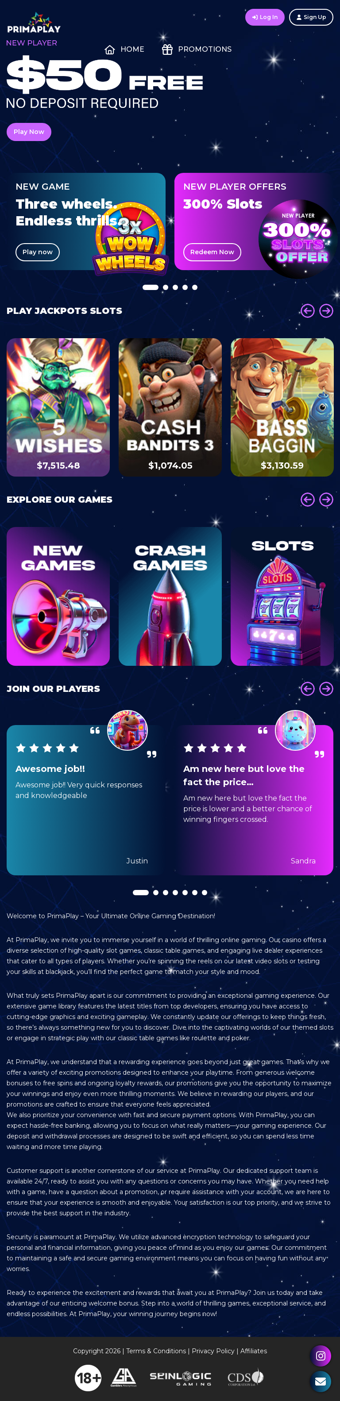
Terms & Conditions (156, 1351)
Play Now (29, 132)
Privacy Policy (213, 1351)
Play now (38, 252)
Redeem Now (212, 252)
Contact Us (320, 1381)
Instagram (320, 1356)
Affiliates (253, 1351)
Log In (265, 17)
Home (124, 49)
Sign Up (311, 17)
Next (326, 311)
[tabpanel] (86, 221)
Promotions (197, 49)
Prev (308, 311)
